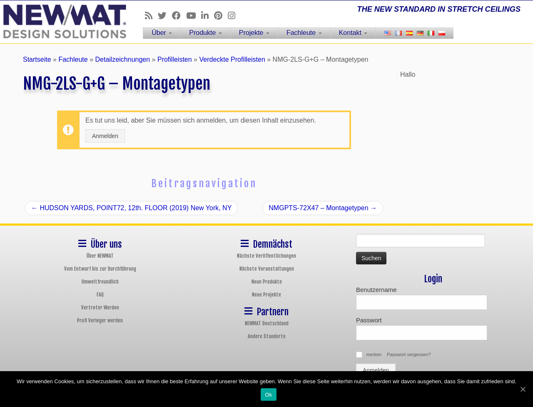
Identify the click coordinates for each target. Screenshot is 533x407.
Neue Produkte (267, 282)
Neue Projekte (266, 294)
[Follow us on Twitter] (165, 15)
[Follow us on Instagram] (234, 15)
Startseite (37, 59)
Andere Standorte (267, 336)
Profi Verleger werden (100, 320)
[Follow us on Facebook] (179, 15)
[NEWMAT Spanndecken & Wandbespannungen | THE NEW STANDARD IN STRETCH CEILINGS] (61, 21)
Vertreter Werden (100, 307)
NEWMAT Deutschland (267, 323)
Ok (268, 395)
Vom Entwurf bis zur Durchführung (100, 269)
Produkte (205, 32)
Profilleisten (174, 59)
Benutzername (376, 289)
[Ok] (522, 389)
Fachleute (304, 32)
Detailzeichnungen (122, 59)
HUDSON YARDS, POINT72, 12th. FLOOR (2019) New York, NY (131, 207)
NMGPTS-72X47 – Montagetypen (323, 207)
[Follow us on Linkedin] (207, 15)
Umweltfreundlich (100, 282)
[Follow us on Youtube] (193, 15)
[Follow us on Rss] (151, 15)
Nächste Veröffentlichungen (266, 256)
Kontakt (353, 32)
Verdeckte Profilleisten (232, 59)
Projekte (254, 32)
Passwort (369, 320)
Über (162, 32)
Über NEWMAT (100, 256)
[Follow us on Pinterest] (221, 15)
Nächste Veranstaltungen (266, 269)
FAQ (100, 294)
